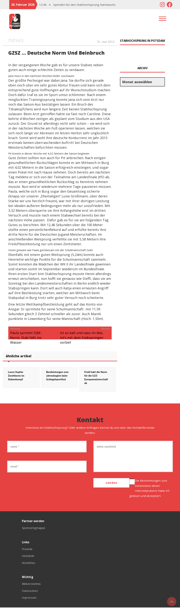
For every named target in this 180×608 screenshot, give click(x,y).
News (16, 40)
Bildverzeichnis (32, 584)
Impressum (29, 598)
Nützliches (29, 563)
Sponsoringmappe (34, 528)
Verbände (28, 556)
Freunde (27, 549)
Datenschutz (143, 486)
